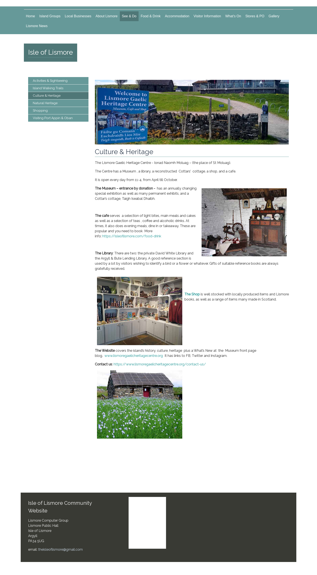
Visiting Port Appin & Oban (53, 118)
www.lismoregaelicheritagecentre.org (133, 356)
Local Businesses (78, 16)
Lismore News (37, 26)
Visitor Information (207, 16)
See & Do (129, 16)
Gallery (274, 16)
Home (30, 16)
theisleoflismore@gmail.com (60, 549)
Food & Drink (151, 16)
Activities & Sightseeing (50, 81)
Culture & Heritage (47, 96)
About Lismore (106, 16)
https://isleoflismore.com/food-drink (131, 236)
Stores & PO (254, 16)
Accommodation (177, 16)
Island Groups (50, 16)
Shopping (40, 110)
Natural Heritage (45, 103)
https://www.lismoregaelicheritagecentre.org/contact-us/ (161, 364)
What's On (233, 16)
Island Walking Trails (48, 88)
